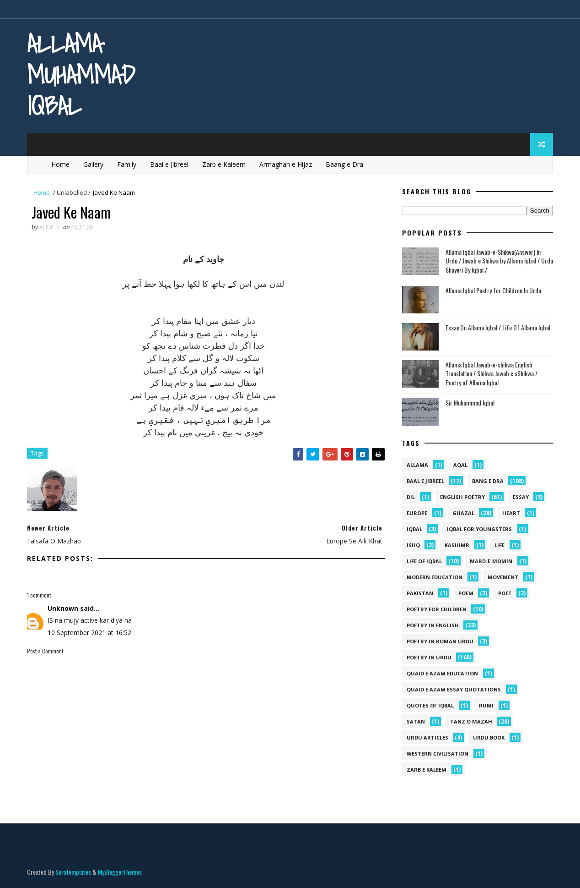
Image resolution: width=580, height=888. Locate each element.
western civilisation (437, 753)
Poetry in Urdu (429, 657)
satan (416, 721)
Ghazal (463, 513)
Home (60, 164)
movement (503, 577)
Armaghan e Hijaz (285, 164)
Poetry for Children (437, 609)
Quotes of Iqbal (430, 705)
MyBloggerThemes (120, 872)
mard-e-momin (491, 561)
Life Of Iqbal (424, 561)
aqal (460, 464)
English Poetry (462, 496)
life (499, 545)
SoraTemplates (73, 872)
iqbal (414, 529)
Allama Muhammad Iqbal (81, 74)
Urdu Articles (427, 737)
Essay (521, 496)
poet (505, 593)
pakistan (420, 593)
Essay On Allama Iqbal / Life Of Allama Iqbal (498, 327)
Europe (417, 513)
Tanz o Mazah (471, 721)
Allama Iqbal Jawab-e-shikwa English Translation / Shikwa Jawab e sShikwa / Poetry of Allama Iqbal (491, 373)
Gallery (93, 164)
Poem (465, 593)
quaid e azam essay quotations (454, 689)
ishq (413, 545)
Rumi (486, 705)
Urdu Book (489, 737)
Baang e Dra (344, 164)
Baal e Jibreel (169, 164)
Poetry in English (433, 625)
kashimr (457, 545)
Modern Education (434, 577)
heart (511, 513)
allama (417, 464)
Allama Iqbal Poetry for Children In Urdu (493, 290)
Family (126, 164)
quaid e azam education (442, 673)
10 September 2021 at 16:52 (89, 632)
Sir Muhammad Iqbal (470, 402)
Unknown (63, 608)
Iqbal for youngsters (479, 529)
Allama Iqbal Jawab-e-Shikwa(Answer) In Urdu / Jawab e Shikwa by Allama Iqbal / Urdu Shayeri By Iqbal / (499, 260)
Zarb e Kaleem (224, 164)
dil (411, 496)
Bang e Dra (488, 480)
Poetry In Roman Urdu (440, 641)
